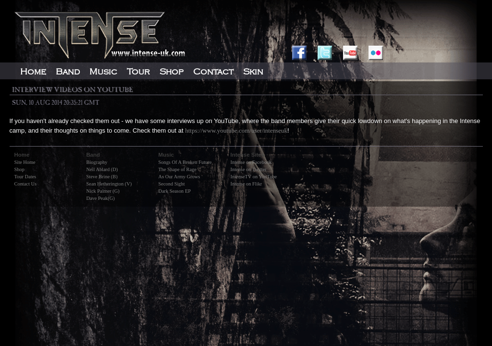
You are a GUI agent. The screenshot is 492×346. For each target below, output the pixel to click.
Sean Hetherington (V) (109, 183)
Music (103, 71)
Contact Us (25, 183)
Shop (19, 169)
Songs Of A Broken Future (185, 162)
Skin (253, 71)
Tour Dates (25, 176)
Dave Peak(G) (100, 198)
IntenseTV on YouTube (254, 176)
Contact (213, 71)
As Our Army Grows (179, 176)
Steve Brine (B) (102, 176)
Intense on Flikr (246, 183)
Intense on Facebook (251, 162)
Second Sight (172, 183)
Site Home (25, 162)
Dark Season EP (175, 191)
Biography (97, 162)
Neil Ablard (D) (102, 169)
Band (68, 71)
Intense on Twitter (249, 169)
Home (33, 71)
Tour (138, 71)
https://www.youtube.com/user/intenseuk (236, 130)
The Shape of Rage (178, 169)
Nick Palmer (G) (103, 191)
